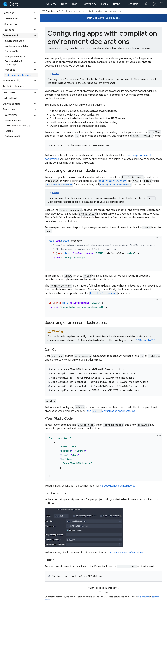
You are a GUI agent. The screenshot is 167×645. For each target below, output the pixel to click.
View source (143, 597)
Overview (50, 4)
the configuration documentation (111, 411)
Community (89, 4)
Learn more (113, 18)
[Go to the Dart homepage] (10, 4)
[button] (20, 13)
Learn (104, 4)
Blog (74, 4)
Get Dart (133, 4)
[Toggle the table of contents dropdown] (103, 11)
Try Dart (118, 4)
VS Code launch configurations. (117, 485)
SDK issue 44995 (145, 340)
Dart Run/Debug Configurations (125, 552)
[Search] (146, 4)
